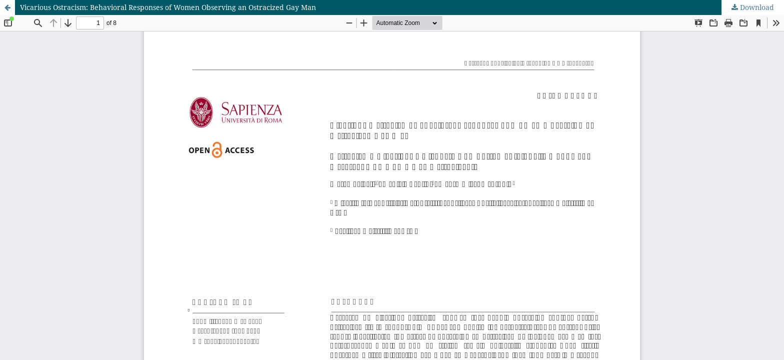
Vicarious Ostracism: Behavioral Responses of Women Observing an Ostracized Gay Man (168, 7)
